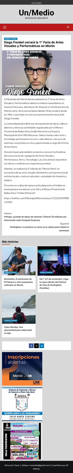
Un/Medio (36, 12)
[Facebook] (31, 345)
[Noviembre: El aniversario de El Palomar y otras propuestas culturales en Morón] (19, 261)
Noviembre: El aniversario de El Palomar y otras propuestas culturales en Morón (18, 282)
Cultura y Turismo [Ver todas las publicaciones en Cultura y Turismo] (11, 39)
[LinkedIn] (41, 345)
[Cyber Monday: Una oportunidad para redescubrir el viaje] (19, 309)
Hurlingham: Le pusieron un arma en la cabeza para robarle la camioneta (36, 227)
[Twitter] (36, 345)
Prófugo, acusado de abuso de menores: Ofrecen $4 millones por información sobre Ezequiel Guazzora (36, 217)
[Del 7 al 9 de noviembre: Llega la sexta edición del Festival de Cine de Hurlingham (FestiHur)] (54, 261)
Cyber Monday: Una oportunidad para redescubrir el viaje (18, 330)
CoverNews (56, 465)
